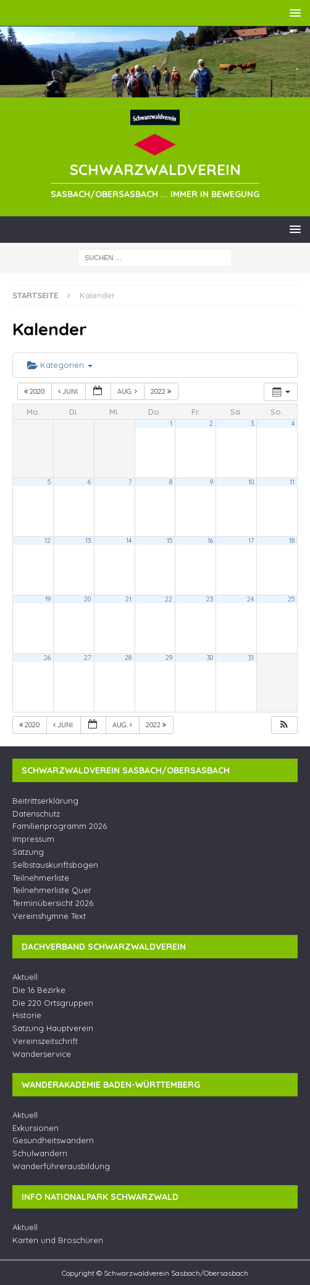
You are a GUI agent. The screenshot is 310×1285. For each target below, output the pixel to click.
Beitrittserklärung (45, 801)
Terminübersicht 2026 (52, 903)
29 (168, 657)
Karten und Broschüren (57, 1240)
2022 (162, 391)
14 (129, 540)
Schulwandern (39, 1153)
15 (169, 540)
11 (292, 482)
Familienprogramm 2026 (59, 826)
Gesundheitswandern (53, 1140)
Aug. (128, 391)
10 (251, 482)
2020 (35, 391)
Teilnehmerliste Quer (51, 890)
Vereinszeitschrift (45, 1041)
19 (48, 599)
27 (87, 657)
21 (128, 599)
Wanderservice (41, 1054)
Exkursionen (35, 1128)
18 (292, 540)
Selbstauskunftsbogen (55, 865)
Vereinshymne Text (49, 916)
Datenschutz (36, 813)
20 (87, 599)
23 (209, 599)
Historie (26, 1015)
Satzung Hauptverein (52, 1028)
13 (88, 540)
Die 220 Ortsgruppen (52, 1003)
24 (250, 599)
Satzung (28, 852)
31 (251, 657)
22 (168, 599)
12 (47, 540)
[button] (284, 725)
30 (210, 657)
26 (47, 657)
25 (291, 599)
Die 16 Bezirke (38, 990)
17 (251, 540)
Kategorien (60, 365)
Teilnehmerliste (40, 878)
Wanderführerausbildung (61, 1166)
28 (128, 657)
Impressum (33, 839)
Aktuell (25, 977)
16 (210, 540)
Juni (69, 391)
